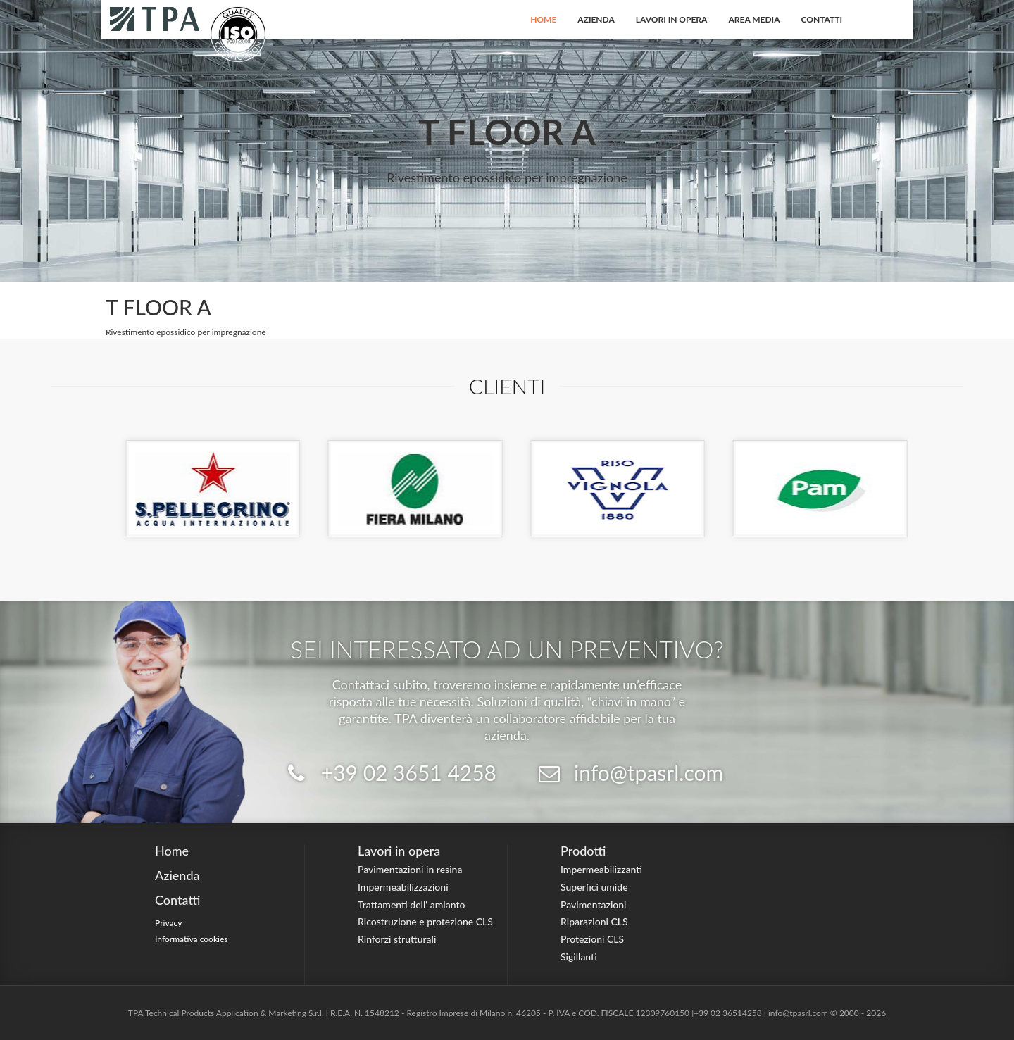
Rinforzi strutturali (397, 939)
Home (543, 19)
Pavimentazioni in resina (410, 869)
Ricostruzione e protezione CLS (425, 921)
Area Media (754, 19)
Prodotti (583, 850)
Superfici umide (594, 887)
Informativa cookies (191, 939)
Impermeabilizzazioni (403, 887)
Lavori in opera (672, 19)
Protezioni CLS (592, 939)
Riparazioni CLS (594, 921)
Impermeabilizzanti (601, 869)
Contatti (822, 19)
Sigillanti (579, 957)
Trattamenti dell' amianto (411, 904)
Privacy (168, 922)
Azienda (596, 19)
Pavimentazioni (594, 904)
